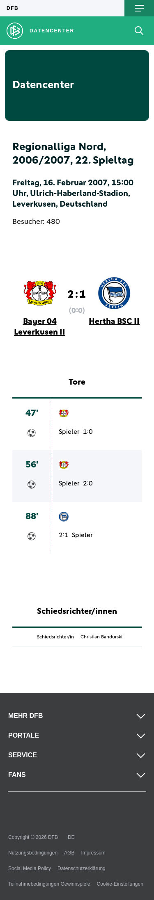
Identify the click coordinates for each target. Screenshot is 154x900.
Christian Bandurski (101, 637)
